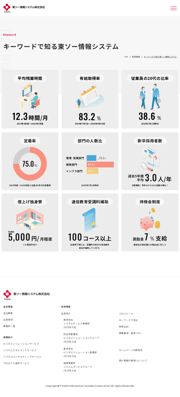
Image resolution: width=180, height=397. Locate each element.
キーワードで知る (128, 324)
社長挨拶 (8, 323)
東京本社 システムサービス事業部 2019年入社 (76, 327)
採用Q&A (124, 330)
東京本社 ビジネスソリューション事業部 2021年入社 (80, 356)
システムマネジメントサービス (20, 354)
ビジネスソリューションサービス (21, 347)
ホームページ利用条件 (131, 354)
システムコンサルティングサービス (22, 360)
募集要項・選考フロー (131, 337)
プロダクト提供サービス (16, 367)
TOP (126, 58)
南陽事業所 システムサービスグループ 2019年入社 (77, 371)
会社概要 (8, 317)
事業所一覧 (9, 330)
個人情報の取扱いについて (133, 364)
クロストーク (126, 317)
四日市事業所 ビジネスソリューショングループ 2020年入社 (81, 342)
